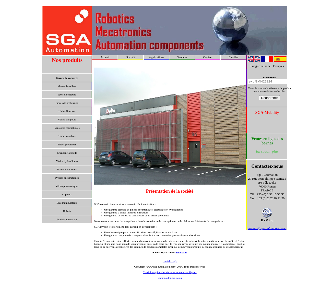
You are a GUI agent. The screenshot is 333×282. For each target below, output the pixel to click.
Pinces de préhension (67, 102)
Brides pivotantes (67, 144)
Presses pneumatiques (67, 177)
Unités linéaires (67, 111)
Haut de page (170, 260)
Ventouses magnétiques (67, 127)
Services (182, 57)
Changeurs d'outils (67, 152)
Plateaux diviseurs (67, 169)
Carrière (233, 57)
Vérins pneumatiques (67, 186)
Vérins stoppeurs (67, 119)
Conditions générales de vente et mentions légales (169, 272)
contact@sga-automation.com (267, 228)
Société (130, 57)
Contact (207, 57)
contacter (181, 252)
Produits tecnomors (67, 219)
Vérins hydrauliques (67, 161)
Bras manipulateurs (67, 202)
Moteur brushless (67, 86)
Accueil (104, 57)
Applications (156, 57)
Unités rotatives (67, 136)
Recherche (269, 77)
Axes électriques (67, 94)
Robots (67, 211)
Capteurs (67, 194)
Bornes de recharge (67, 77)
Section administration (169, 277)
